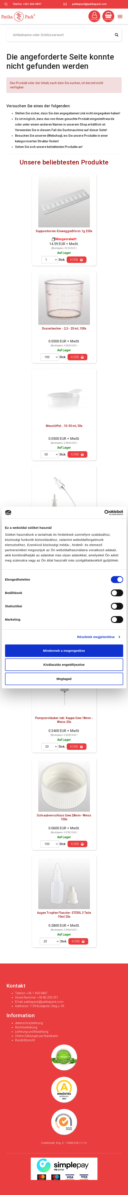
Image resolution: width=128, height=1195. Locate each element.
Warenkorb (108, 16)
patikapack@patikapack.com (89, 4)
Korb (76, 259)
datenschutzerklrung (29, 1023)
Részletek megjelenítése (96, 637)
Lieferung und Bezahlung (31, 1031)
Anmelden (94, 16)
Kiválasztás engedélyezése (64, 664)
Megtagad (63, 679)
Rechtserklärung (26, 1027)
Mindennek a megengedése (64, 650)
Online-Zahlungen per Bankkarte (36, 1036)
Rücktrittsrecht (25, 1040)
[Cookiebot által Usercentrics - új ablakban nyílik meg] (104, 512)
